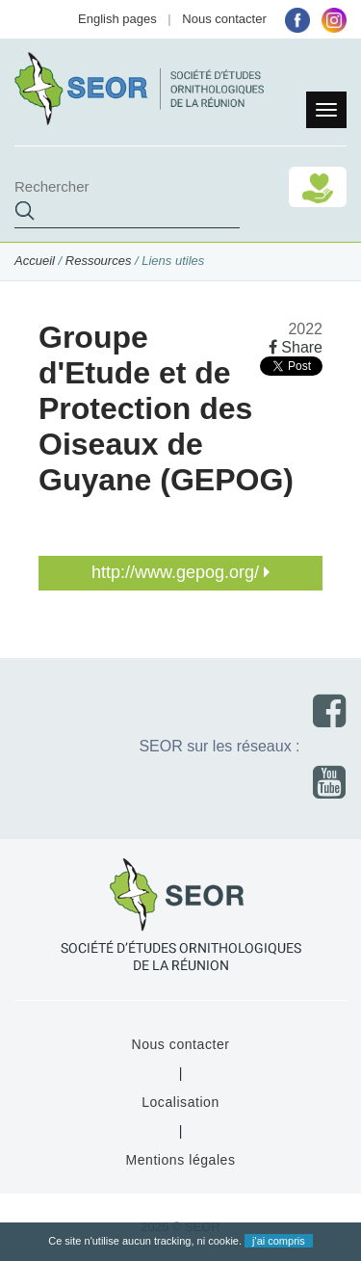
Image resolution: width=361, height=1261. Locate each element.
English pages (117, 19)
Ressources (98, 260)
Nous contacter (224, 19)
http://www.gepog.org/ (180, 572)
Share (295, 347)
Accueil (34, 260)
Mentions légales (180, 1160)
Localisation (180, 1102)
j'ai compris (278, 1241)
